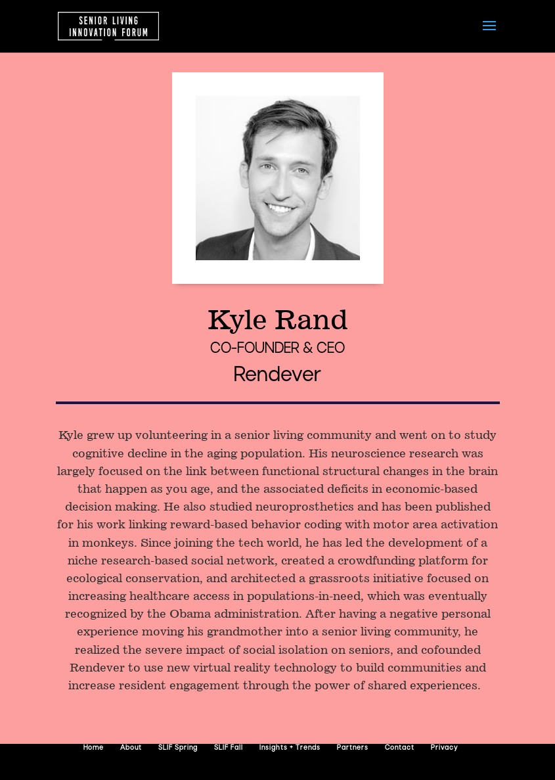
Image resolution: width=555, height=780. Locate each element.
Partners (352, 748)
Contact (399, 748)
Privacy (444, 748)
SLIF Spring (178, 748)
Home (93, 748)
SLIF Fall (228, 748)
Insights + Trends (290, 748)
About (131, 748)
